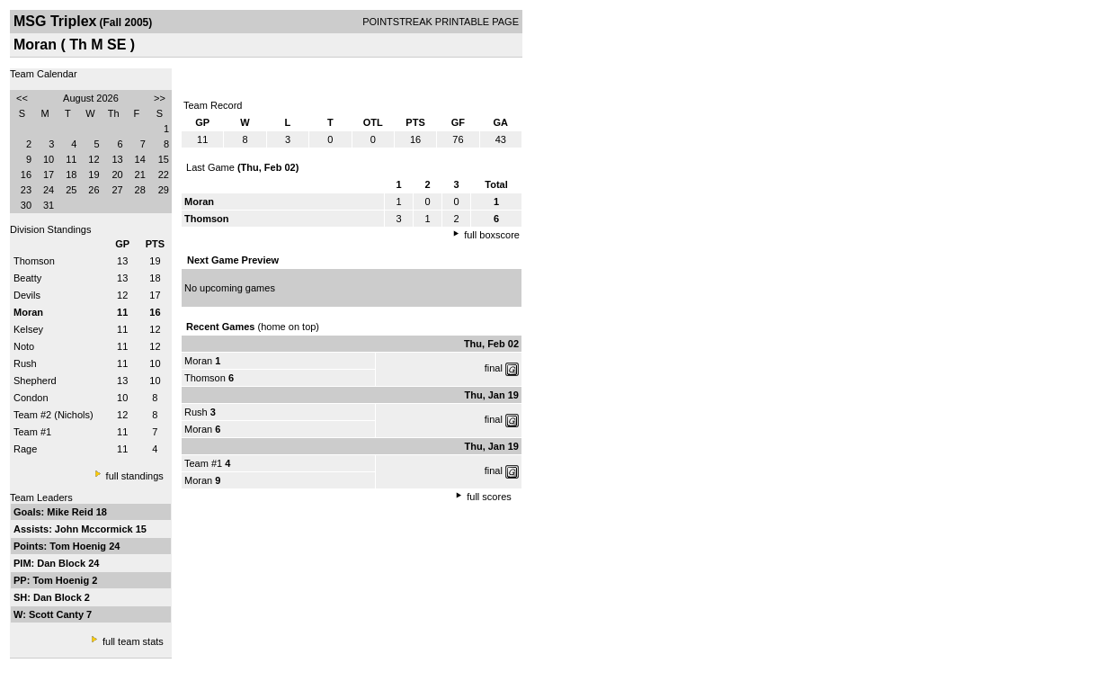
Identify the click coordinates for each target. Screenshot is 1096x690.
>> (159, 98)
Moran (198, 360)
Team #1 (32, 431)
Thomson (34, 260)
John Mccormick (95, 529)
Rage (25, 449)
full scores (489, 496)
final (494, 368)
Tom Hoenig (79, 546)
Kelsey (28, 329)
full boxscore (492, 234)
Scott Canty (57, 614)
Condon (31, 397)
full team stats (133, 641)
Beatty (27, 278)
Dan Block (62, 563)
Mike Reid (71, 511)
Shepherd (35, 380)
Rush (25, 363)
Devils (26, 295)
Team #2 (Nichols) (53, 414)
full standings (135, 475)
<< (22, 98)
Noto (23, 346)
